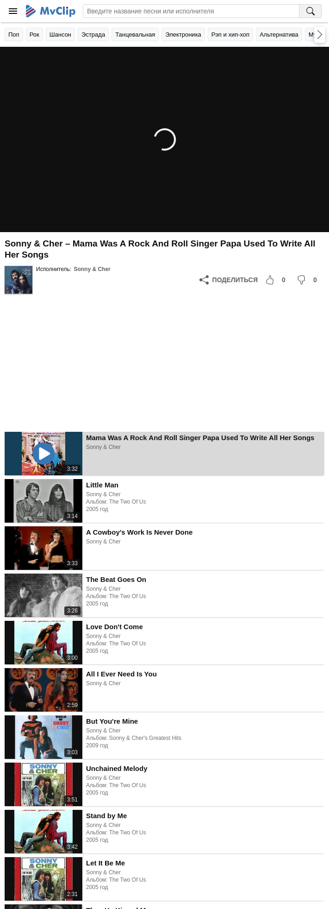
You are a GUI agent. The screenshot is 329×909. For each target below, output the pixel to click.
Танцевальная (135, 34)
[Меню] (13, 11)
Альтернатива (279, 34)
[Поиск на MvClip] (310, 11)
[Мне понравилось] (277, 280)
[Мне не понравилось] (308, 280)
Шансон (60, 34)
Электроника (183, 34)
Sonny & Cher (92, 269)
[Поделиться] (228, 280)
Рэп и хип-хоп (230, 34)
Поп (13, 34)
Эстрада (93, 34)
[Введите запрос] (191, 11)
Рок (34, 34)
